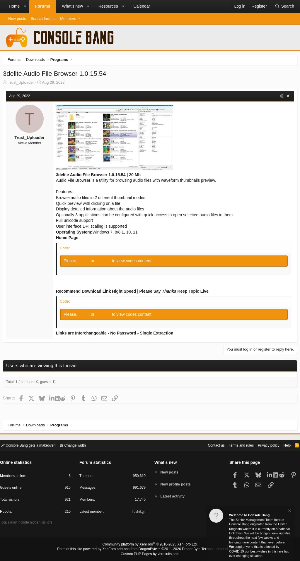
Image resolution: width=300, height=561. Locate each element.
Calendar (141, 6)
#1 (287, 97)
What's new (72, 6)
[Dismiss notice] (289, 511)
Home (14, 6)
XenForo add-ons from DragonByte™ (133, 549)
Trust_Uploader (22, 84)
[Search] (284, 6)
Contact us (207, 445)
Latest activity (173, 497)
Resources (108, 6)
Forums (42, 6)
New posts (17, 18)
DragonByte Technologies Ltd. (200, 549)
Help (283, 445)
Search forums (43, 18)
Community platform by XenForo (150, 545)
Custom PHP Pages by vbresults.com (150, 554)
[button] (25, 6)
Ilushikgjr (138, 512)
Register (105, 262)
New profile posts (176, 484)
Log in (86, 262)
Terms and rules (234, 445)
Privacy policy (263, 445)
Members (68, 18)
